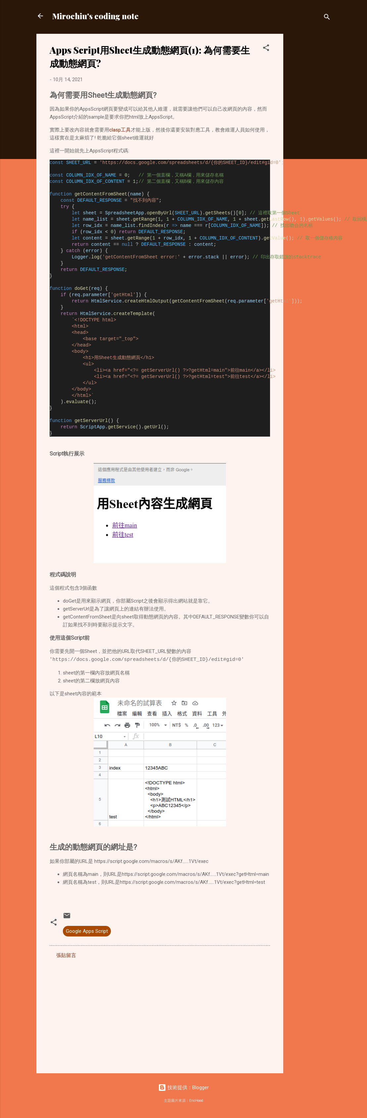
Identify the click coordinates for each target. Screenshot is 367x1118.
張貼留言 (66, 955)
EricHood (196, 1100)
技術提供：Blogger (183, 1088)
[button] (266, 49)
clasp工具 (120, 130)
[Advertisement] (310, 133)
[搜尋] (327, 18)
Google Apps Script (87, 931)
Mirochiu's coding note (95, 16)
